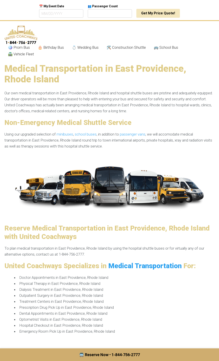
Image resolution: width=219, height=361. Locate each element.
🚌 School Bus (166, 47)
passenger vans (132, 134)
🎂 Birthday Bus (51, 47)
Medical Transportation (145, 266)
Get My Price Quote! (158, 13)
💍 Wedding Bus (85, 47)
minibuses (65, 134)
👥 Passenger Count (103, 6)
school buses (86, 134)
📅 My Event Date (51, 6)
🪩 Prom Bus (19, 47)
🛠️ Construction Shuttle (126, 47)
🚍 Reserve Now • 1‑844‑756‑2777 (109, 354)
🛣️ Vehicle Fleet (21, 54)
